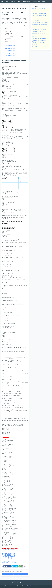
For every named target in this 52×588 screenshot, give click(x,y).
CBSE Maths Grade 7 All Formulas (38, 34)
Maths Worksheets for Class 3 (9, 552)
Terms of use (24, 586)
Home (3, 586)
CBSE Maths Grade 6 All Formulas (38, 36)
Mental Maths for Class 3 (10, 48)
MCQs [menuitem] (19, 1)
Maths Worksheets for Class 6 (9, 555)
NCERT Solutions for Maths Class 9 (39, 13)
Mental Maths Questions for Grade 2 (9, 562)
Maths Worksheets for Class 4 (9, 553)
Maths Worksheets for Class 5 (9, 554)
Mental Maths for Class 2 (10, 47)
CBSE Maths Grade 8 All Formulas (38, 33)
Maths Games (34, 46)
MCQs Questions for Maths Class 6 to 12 (40, 24)
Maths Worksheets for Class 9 (9, 558)
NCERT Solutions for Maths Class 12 (39, 8)
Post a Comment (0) (15, 574)
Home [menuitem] (6, 1)
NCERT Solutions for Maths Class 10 (39, 11)
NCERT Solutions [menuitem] (9, 5)
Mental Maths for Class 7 (10, 55)
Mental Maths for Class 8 (10, 57)
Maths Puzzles (34, 44)
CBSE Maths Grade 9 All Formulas (38, 31)
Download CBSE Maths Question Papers (40, 22)
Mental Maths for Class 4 (10, 50)
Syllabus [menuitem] (43, 1)
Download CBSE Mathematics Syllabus (39, 20)
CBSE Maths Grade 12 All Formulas (39, 26)
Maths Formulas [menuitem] (26, 1)
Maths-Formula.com (26, 585)
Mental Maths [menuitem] (19, 5)
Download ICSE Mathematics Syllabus (39, 17)
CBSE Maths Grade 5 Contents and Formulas (41, 38)
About (7, 586)
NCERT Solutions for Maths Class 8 (39, 15)
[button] (2, 5)
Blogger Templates (34, 585)
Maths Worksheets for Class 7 (9, 556)
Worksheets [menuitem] (12, 1)
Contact (11, 586)
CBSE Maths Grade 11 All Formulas (38, 27)
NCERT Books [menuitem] (36, 1)
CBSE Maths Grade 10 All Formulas (39, 29)
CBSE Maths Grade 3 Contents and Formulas (41, 42)
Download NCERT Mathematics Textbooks (40, 18)
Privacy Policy (17, 586)
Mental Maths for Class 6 (10, 53)
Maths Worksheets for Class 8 (9, 557)
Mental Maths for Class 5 (10, 52)
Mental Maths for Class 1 (10, 45)
